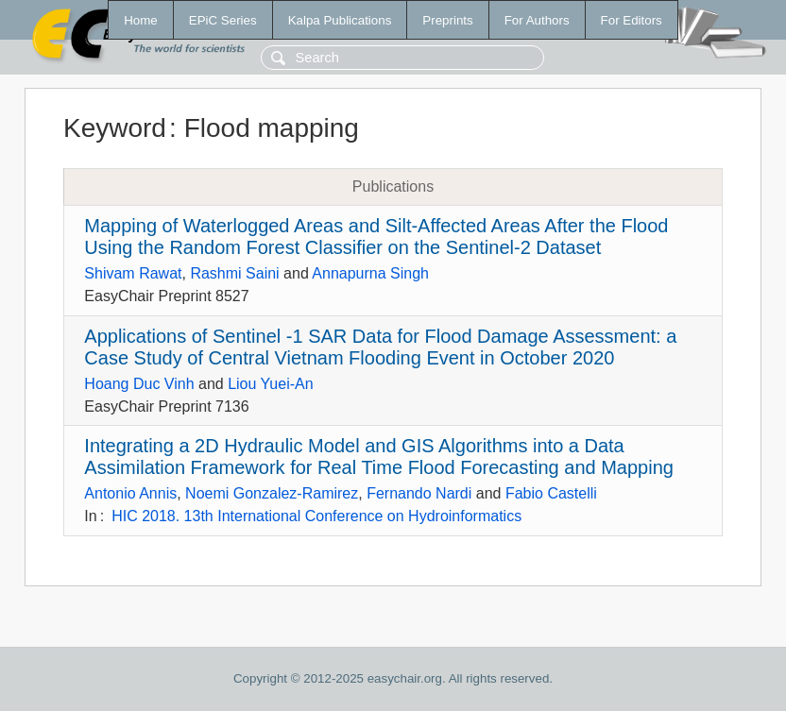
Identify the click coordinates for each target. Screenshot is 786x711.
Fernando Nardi (419, 493)
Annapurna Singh (370, 273)
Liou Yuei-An (270, 384)
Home (141, 20)
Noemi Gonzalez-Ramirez (271, 493)
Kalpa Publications (340, 20)
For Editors (631, 20)
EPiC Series (223, 20)
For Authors (537, 20)
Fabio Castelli (551, 493)
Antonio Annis (130, 493)
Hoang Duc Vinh (139, 384)
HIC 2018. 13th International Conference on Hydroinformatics (316, 516)
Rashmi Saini (234, 273)
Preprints (447, 20)
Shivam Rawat (132, 273)
